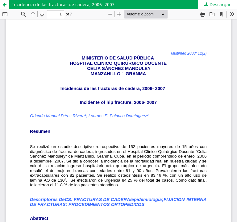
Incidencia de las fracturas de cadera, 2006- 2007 (63, 4)
